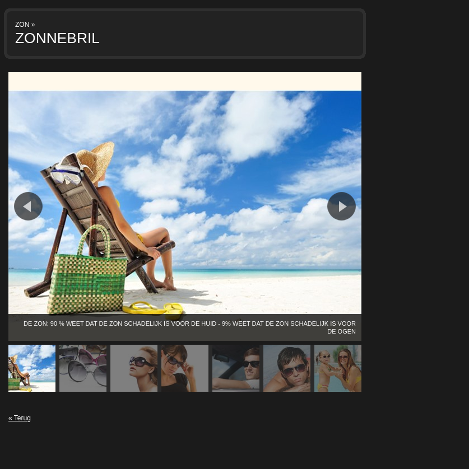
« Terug (19, 418)
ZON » (25, 25)
